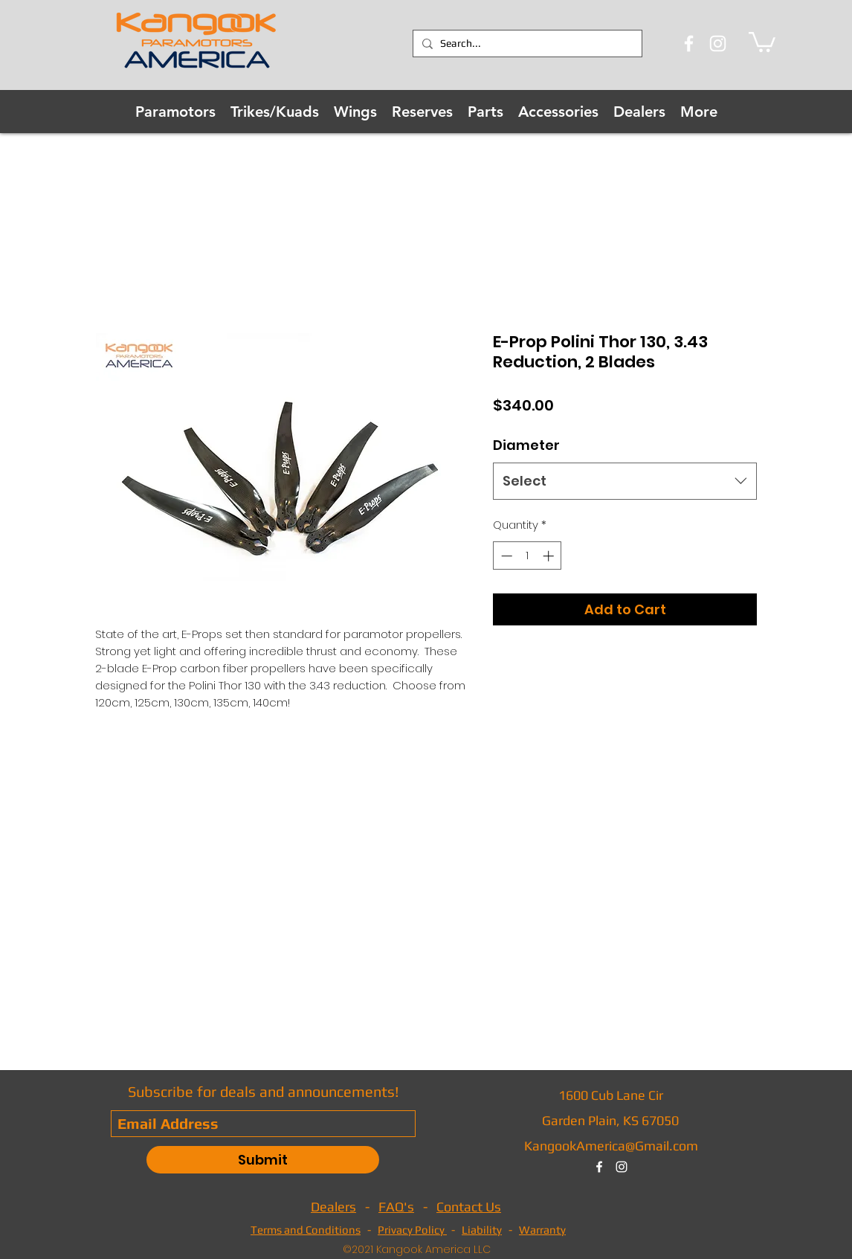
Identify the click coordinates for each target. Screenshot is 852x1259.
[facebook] (599, 1166)
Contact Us (468, 1206)
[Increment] (550, 556)
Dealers (333, 1206)
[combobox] (625, 481)
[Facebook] (689, 43)
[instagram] (621, 1166)
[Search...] (525, 43)
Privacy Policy (412, 1229)
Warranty (542, 1229)
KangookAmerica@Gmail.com (611, 1145)
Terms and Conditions (306, 1229)
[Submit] (262, 1159)
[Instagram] (718, 43)
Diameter (526, 445)
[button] (762, 41)
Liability (482, 1229)
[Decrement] (505, 556)
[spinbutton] (527, 556)
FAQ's (396, 1206)
